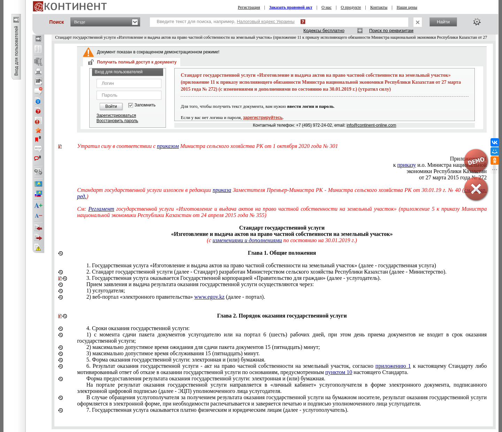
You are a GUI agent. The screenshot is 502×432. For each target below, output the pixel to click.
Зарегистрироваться (116, 115)
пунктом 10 (338, 372)
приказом (168, 146)
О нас (326, 7)
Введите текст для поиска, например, (226, 21)
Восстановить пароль (117, 120)
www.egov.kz (209, 297)
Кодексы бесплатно (323, 30)
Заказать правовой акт (290, 7)
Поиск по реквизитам (391, 30)
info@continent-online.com (371, 125)
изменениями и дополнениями (247, 240)
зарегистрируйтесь (263, 117)
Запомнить (145, 105)
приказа (222, 190)
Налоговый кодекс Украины (266, 21)
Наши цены (407, 7)
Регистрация (249, 7)
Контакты (379, 7)
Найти (443, 21)
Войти (111, 106)
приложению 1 (393, 366)
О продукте (351, 7)
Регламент (101, 209)
